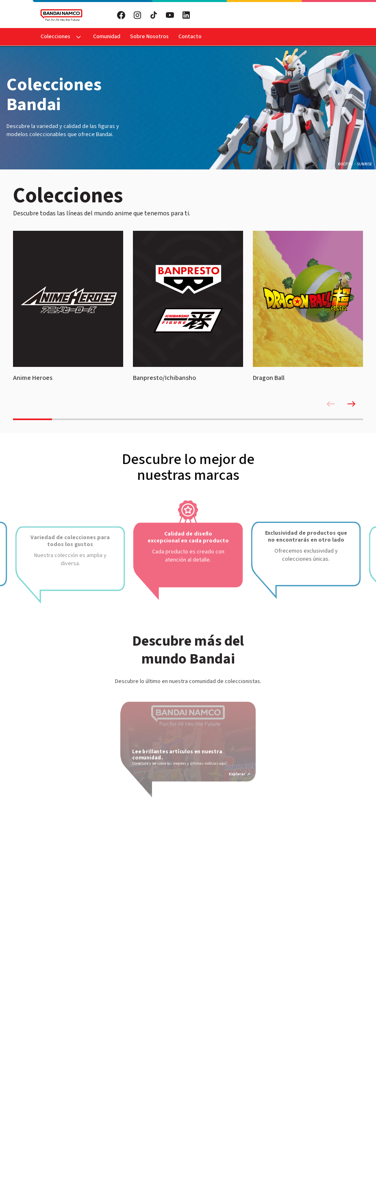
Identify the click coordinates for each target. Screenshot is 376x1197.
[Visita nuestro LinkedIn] (186, 15)
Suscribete (267, 15)
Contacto (190, 37)
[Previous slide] (330, 404)
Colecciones (55, 37)
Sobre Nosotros (149, 37)
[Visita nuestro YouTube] (170, 15)
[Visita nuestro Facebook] (121, 15)
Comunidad (106, 37)
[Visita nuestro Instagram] (137, 15)
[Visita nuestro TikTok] (154, 15)
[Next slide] (351, 404)
